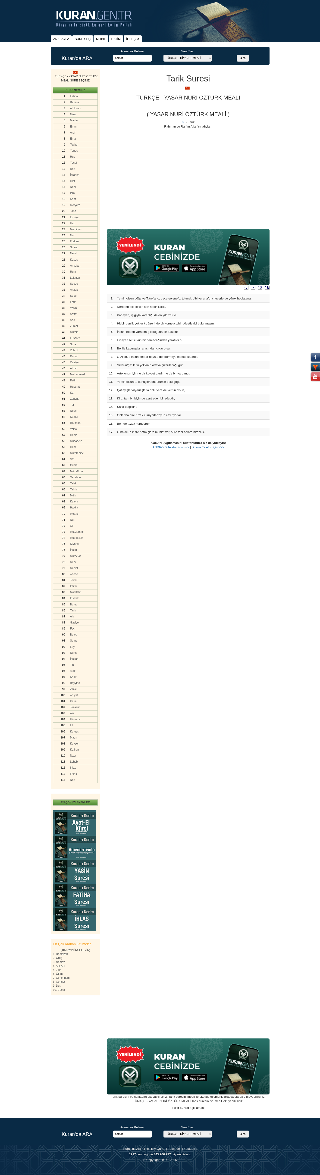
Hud (72, 156)
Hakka (74, 507)
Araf (72, 132)
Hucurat (75, 386)
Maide (74, 120)
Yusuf (73, 162)
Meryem (75, 205)
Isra (72, 193)
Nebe (73, 562)
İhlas (73, 767)
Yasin (73, 308)
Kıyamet (75, 543)
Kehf (73, 199)
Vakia (73, 429)
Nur (72, 235)
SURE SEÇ (83, 39)
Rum (73, 271)
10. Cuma (59, 989)
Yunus (74, 150)
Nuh (72, 519)
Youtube (189, 1148)
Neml (73, 253)
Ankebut (75, 265)
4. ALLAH (59, 966)
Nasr (73, 755)
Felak (73, 774)
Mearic (74, 513)
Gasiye (74, 622)
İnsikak (74, 598)
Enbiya (74, 217)
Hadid (73, 435)
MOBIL (101, 39)
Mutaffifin (75, 592)
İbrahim (74, 175)
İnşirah (74, 659)
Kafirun (74, 749)
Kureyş (74, 731)
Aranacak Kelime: (132, 51)
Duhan (74, 356)
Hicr (72, 181)
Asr (72, 713)
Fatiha (74, 96)
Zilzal (73, 689)
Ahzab (74, 289)
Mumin (74, 332)
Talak (73, 483)
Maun (73, 737)
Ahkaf (73, 368)
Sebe (73, 295)
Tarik (73, 610)
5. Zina (57, 970)
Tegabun (75, 477)
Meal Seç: (188, 51)
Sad (72, 320)
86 (183, 122)
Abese (74, 574)
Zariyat (74, 398)
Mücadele (76, 441)
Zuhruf (74, 350)
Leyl (72, 646)
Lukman (75, 277)
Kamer (74, 416)
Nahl (73, 187)
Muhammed (77, 374)
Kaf (72, 392)
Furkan (74, 241)
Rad (72, 169)
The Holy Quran (154, 1148)
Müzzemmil (77, 531)
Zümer (74, 326)
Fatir (73, 302)
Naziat (74, 568)
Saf (72, 459)
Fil (71, 725)
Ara (242, 58)
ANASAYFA (61, 39)
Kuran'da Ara (132, 1148)
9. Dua (57, 985)
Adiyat (74, 695)
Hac (72, 223)
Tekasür (75, 707)
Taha (73, 211)
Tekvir (73, 580)
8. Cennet (59, 981)
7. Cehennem (61, 977)
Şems (73, 640)
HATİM (116, 39)
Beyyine (75, 683)
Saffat (73, 314)
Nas (72, 780)
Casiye (74, 362)
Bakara (74, 102)
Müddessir (76, 537)
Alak (72, 671)
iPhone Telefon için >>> (208, 447)
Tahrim (74, 489)
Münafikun (76, 471)
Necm (73, 410)
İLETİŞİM (132, 39)
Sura (73, 344)
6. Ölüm (58, 974)
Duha (73, 653)
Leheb (74, 761)
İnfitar (73, 586)
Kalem (74, 501)
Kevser (74, 743)
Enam (73, 126)
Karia (73, 701)
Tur (72, 404)
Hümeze (75, 719)
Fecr (73, 628)
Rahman (75, 422)
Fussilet (75, 338)
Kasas (74, 259)
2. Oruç (57, 958)
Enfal (73, 138)
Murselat (75, 556)
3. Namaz (59, 962)
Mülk (73, 495)
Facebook (175, 1148)
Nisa (73, 114)
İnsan (73, 550)
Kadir (73, 677)
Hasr (73, 447)
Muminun (76, 229)
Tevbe (74, 144)
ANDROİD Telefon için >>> (171, 447)
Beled (73, 634)
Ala (72, 616)
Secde (74, 283)
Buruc (73, 604)
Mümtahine (77, 453)
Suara (74, 247)
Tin (72, 665)
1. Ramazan (60, 954)
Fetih (73, 380)
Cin (72, 525)
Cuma (74, 465)
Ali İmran (75, 108)
